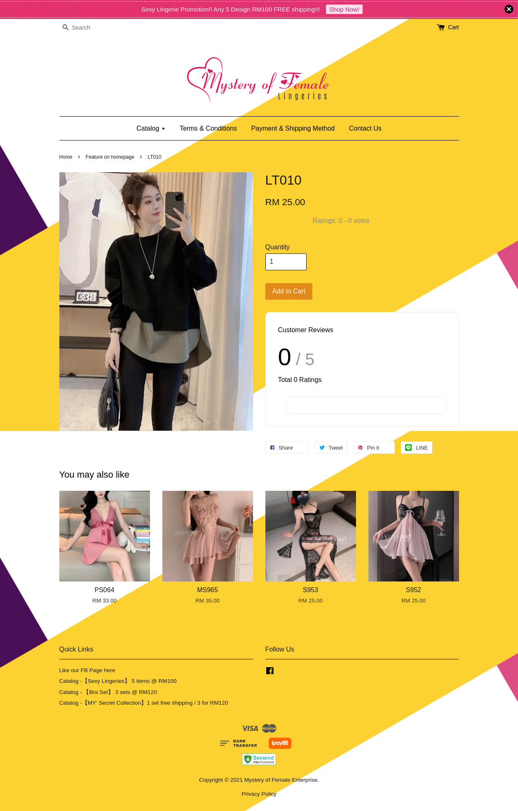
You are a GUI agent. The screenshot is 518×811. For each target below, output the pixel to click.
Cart (453, 27)
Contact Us (365, 128)
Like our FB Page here (87, 670)
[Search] (84, 28)
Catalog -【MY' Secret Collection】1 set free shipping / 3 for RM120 (143, 703)
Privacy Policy (259, 794)
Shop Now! (344, 9)
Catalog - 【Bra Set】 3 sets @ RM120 (108, 692)
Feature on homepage (110, 157)
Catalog (151, 128)
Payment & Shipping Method (293, 128)
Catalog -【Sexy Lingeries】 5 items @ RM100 (118, 681)
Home (66, 157)
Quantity (277, 247)
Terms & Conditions (208, 128)
